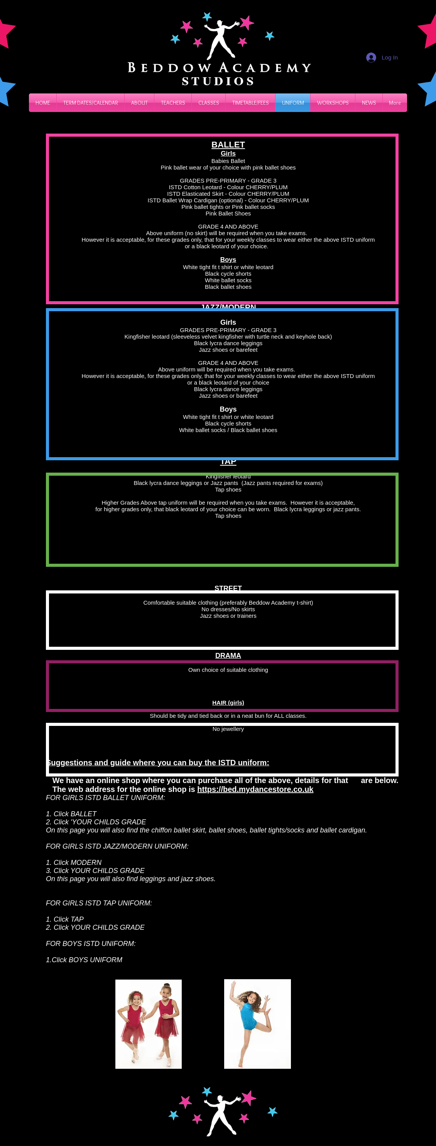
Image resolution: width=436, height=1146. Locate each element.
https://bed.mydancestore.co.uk (255, 789)
